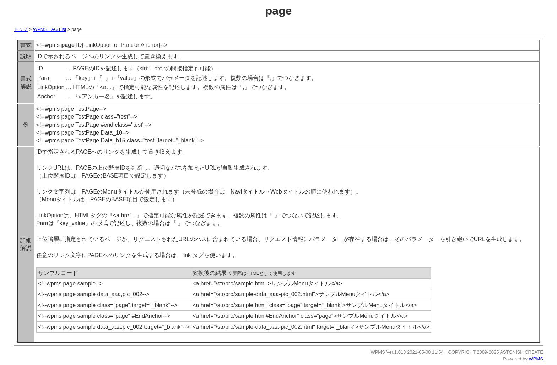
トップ (21, 29)
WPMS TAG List (49, 29)
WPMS (536, 358)
